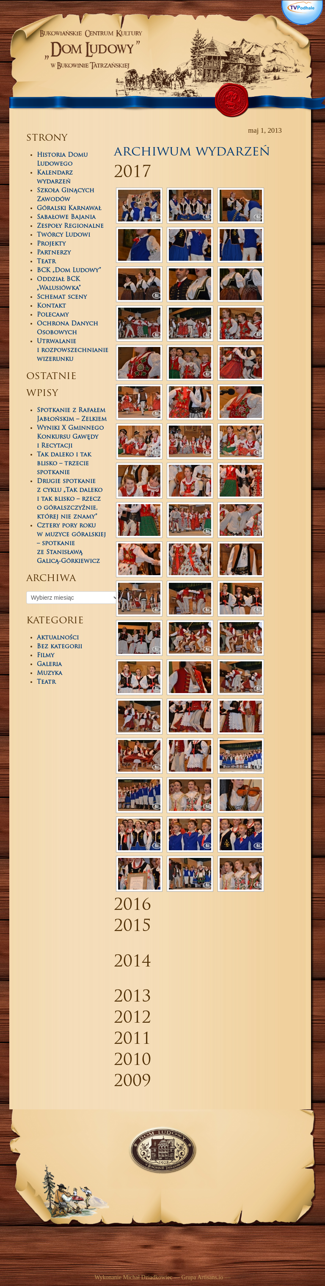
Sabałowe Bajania (66, 217)
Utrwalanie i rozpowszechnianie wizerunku (72, 351)
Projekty (51, 244)
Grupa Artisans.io (202, 1277)
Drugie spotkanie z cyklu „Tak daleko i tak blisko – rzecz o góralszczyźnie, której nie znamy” (69, 499)
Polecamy (53, 315)
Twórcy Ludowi (63, 235)
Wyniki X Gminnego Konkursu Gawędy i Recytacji (70, 437)
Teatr (46, 262)
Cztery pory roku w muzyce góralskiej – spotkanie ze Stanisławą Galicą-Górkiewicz (71, 544)
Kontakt (51, 306)
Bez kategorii (59, 647)
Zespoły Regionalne (70, 226)
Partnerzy (54, 253)
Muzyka (49, 673)
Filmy (45, 656)
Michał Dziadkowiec (147, 1277)
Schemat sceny (62, 297)
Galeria (49, 664)
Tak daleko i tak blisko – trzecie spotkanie (64, 464)
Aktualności (58, 638)
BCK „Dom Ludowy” (69, 271)
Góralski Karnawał (69, 208)
